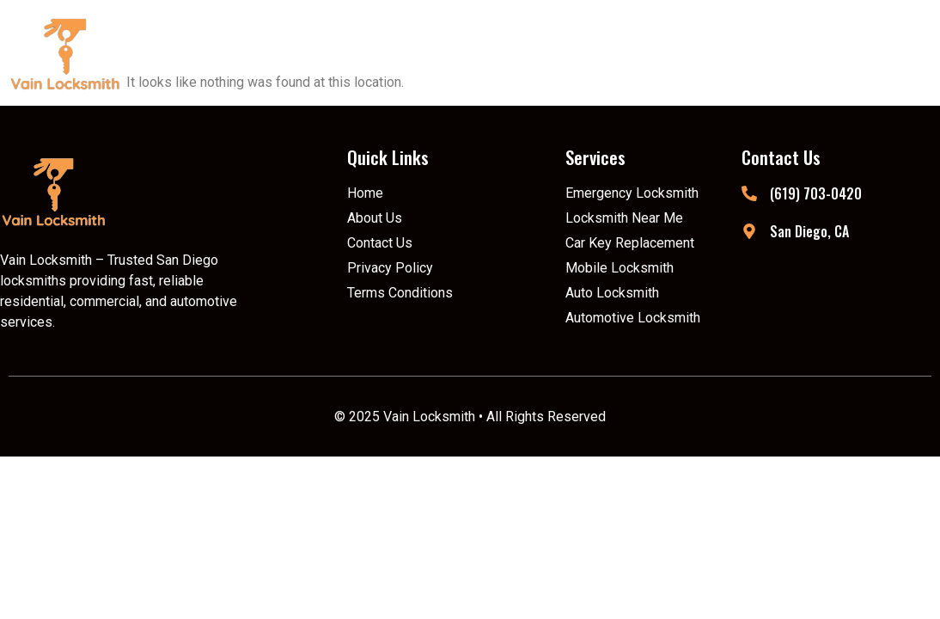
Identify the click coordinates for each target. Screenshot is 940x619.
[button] (561, 53)
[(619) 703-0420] (749, 193)
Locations (691, 53)
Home (340, 53)
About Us (442, 53)
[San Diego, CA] (749, 231)
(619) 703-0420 (816, 193)
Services (561, 53)
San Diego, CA (809, 231)
